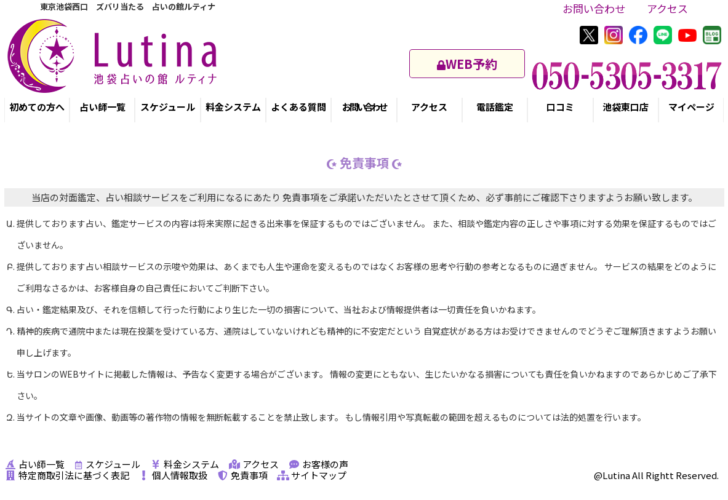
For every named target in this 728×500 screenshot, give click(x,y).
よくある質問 (298, 106)
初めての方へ (37, 106)
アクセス (667, 8)
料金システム (233, 106)
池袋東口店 (625, 106)
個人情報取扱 (172, 475)
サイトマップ (311, 475)
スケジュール (167, 106)
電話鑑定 (494, 106)
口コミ (560, 106)
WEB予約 (467, 64)
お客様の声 (318, 464)
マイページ (691, 106)
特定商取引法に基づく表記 (66, 475)
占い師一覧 (102, 106)
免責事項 (242, 475)
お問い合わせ (593, 8)
